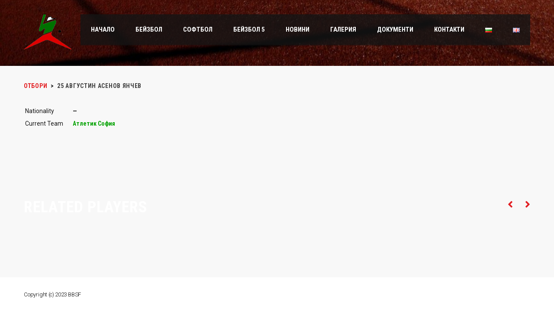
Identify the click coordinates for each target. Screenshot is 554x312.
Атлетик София (94, 123)
